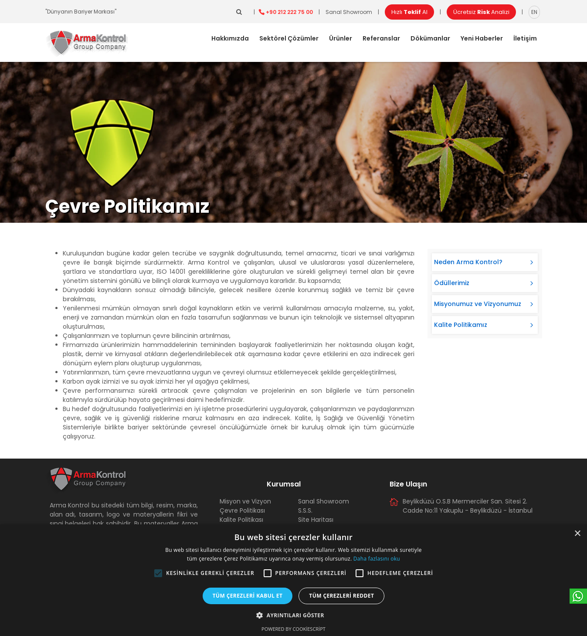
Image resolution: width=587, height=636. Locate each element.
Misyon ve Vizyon (245, 501)
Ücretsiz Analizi (481, 12)
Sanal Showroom (349, 12)
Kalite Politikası (241, 519)
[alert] (293, 580)
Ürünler (340, 38)
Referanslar (381, 38)
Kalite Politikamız (460, 324)
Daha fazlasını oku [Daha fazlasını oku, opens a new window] (376, 558)
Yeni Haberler (482, 38)
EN (534, 12)
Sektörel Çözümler (289, 38)
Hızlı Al (409, 12)
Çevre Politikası (242, 510)
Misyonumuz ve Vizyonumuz (477, 303)
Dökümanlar (430, 38)
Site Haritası (315, 519)
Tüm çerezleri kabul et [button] (248, 595)
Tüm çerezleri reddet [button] (341, 595)
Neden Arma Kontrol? (468, 262)
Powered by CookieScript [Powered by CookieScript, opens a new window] (293, 629)
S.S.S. (305, 510)
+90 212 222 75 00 (289, 12)
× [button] (577, 534)
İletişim (525, 38)
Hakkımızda (230, 38)
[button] (158, 573)
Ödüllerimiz (451, 283)
